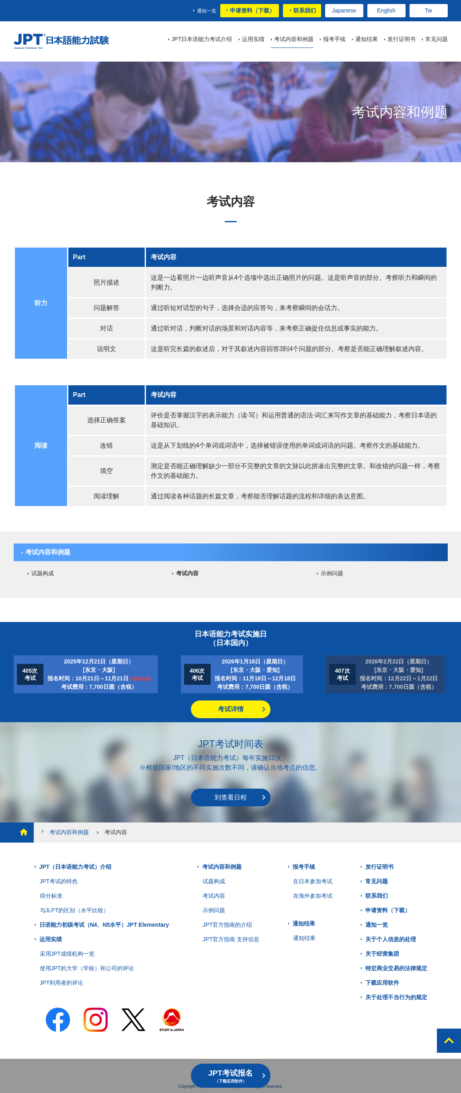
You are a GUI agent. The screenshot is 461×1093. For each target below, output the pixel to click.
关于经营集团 (382, 953)
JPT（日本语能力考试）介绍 (75, 867)
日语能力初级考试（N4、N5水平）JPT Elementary (104, 925)
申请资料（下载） (252, 10)
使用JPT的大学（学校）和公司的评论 (87, 968)
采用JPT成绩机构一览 (67, 953)
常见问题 (376, 881)
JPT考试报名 (230, 1076)
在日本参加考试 (312, 881)
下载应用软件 (382, 982)
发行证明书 (379, 867)
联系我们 (304, 10)
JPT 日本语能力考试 (63, 42)
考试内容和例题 (47, 552)
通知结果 (304, 923)
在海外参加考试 (312, 896)
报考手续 (304, 867)
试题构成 (42, 573)
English (386, 10)
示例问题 (332, 573)
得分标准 (51, 896)
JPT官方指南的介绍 (227, 925)
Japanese (344, 10)
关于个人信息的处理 (390, 939)
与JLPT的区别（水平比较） (74, 910)
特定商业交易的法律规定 (396, 968)
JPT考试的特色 (59, 881)
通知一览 (206, 11)
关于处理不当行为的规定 (396, 997)
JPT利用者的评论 (62, 982)
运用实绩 (50, 939)
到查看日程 (231, 797)
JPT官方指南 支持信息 (231, 939)
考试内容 (187, 573)
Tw (428, 10)
